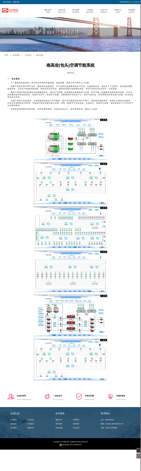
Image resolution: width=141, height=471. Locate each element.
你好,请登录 (7, 2)
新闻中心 (117, 11)
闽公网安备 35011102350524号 (72, 444)
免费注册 (16, 2)
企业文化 (31, 420)
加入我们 (13, 428)
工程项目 (90, 11)
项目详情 (39, 55)
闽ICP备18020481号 (81, 442)
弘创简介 (13, 420)
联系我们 (131, 11)
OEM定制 (59, 428)
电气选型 (59, 424)
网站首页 (47, 11)
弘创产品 (103, 11)
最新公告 (13, 424)
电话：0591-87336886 (109, 428)
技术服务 (76, 11)
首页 (6, 55)
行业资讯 (31, 424)
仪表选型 (76, 424)
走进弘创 (62, 11)
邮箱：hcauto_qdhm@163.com (112, 424)
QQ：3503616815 (107, 420)
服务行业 (59, 420)
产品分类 (76, 428)
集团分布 (31, 428)
